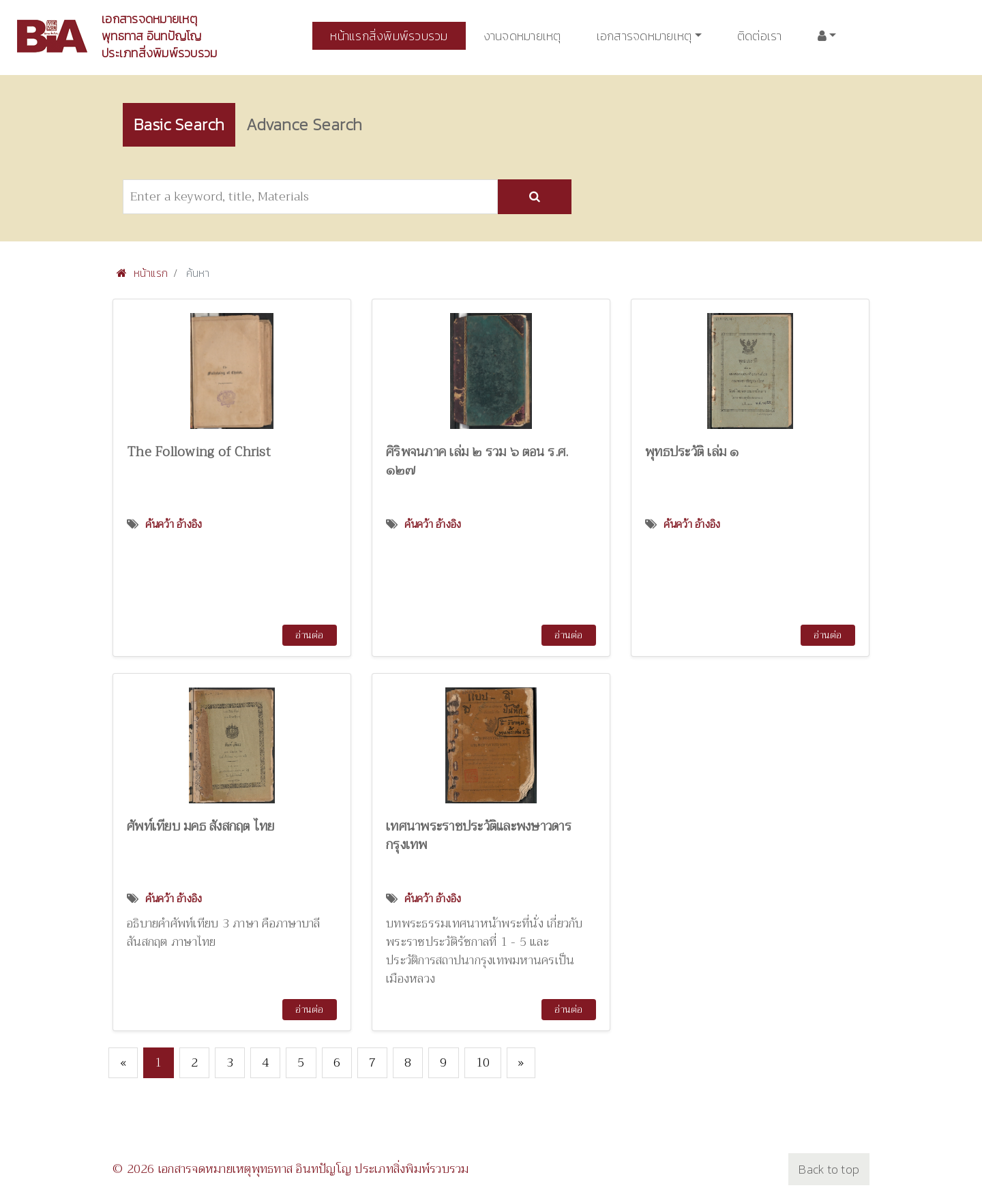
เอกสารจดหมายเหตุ (644, 36)
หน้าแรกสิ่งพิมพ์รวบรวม (388, 36)
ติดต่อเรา (759, 36)
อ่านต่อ (309, 635)
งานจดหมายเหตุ (522, 36)
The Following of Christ (199, 452)
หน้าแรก (142, 273)
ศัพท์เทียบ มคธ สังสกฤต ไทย (201, 826)
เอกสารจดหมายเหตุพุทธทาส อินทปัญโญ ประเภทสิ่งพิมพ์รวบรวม (159, 35)
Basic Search (179, 124)
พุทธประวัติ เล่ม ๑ (692, 452)
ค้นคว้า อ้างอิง (174, 524)
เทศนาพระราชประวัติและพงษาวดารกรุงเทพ (478, 835)
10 (483, 1062)
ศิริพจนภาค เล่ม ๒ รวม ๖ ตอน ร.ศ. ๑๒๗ (477, 461)
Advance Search (304, 124)
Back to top (829, 1169)
